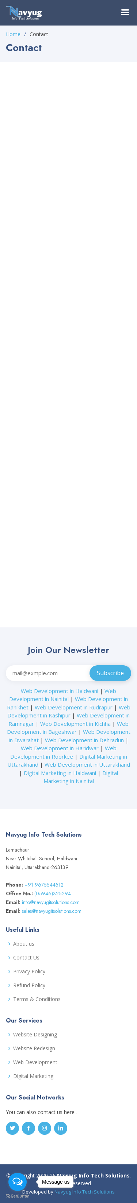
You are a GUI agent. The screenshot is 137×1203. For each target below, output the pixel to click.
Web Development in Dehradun (84, 740)
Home (13, 34)
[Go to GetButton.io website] (17, 1196)
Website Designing (35, 1034)
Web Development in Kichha (75, 723)
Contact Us (26, 957)
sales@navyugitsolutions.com (51, 911)
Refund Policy (29, 985)
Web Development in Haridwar (60, 748)
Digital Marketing (33, 1076)
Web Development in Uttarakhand (87, 764)
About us (23, 943)
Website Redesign (34, 1048)
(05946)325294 (52, 893)
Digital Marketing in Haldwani (60, 772)
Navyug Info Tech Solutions (84, 1191)
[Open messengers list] (17, 1182)
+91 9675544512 (44, 884)
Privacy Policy (29, 971)
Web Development (35, 1062)
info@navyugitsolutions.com (51, 902)
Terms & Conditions (37, 999)
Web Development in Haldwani (59, 690)
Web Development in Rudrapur (74, 707)
